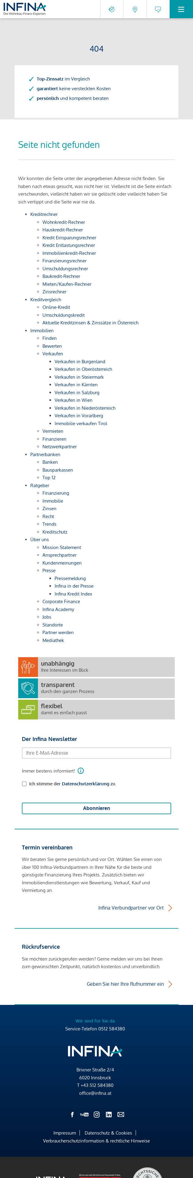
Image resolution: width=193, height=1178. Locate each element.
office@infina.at (95, 1093)
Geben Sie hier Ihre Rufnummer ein (125, 984)
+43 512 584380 (97, 1085)
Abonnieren (96, 808)
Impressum (64, 1133)
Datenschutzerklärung (85, 784)
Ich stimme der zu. (72, 784)
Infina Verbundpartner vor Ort (131, 908)
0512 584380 (111, 1029)
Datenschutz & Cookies (108, 1133)
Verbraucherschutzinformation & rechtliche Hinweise (96, 1141)
